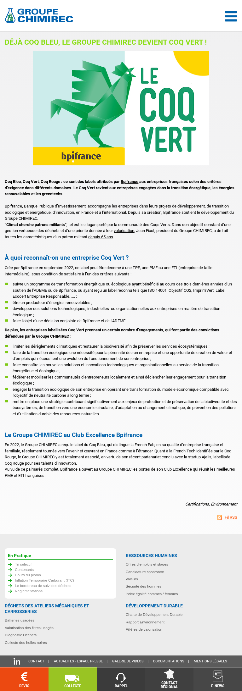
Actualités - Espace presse (78, 661)
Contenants (24, 569)
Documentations (168, 661)
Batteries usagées (19, 620)
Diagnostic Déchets (21, 635)
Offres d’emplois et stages (147, 564)
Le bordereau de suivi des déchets (43, 585)
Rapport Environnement (145, 622)
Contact (36, 661)
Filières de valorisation (144, 629)
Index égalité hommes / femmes (152, 594)
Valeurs (132, 579)
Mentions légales (210, 661)
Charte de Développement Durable (154, 614)
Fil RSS (231, 517)
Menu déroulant (231, 16)
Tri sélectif (23, 564)
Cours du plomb (28, 575)
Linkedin (16, 661)
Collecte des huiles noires (26, 642)
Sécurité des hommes (143, 586)
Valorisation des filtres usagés (29, 628)
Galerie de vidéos (128, 661)
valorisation (124, 230)
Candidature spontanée (145, 572)
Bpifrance (129, 181)
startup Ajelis (199, 457)
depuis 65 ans (100, 237)
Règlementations (29, 591)
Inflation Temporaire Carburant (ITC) (44, 580)
